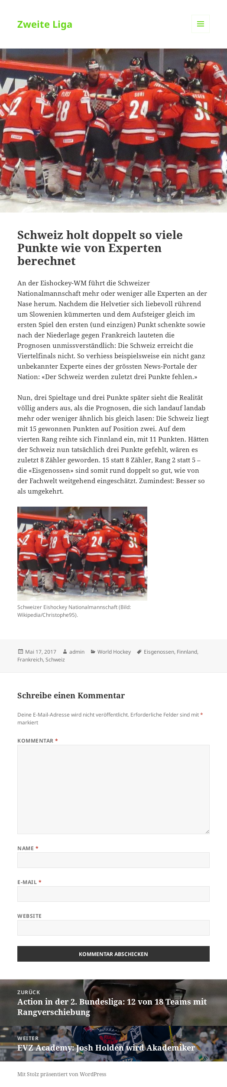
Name (28, 848)
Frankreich (30, 659)
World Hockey (114, 651)
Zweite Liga (44, 23)
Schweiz (55, 659)
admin (76, 651)
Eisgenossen (159, 651)
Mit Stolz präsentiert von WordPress (61, 1074)
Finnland (187, 651)
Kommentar (37, 740)
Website (29, 916)
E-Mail (29, 882)
